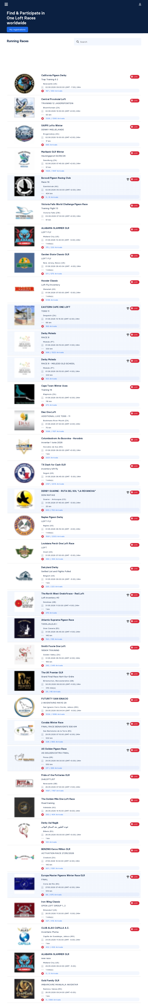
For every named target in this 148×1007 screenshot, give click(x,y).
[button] (6, 4)
